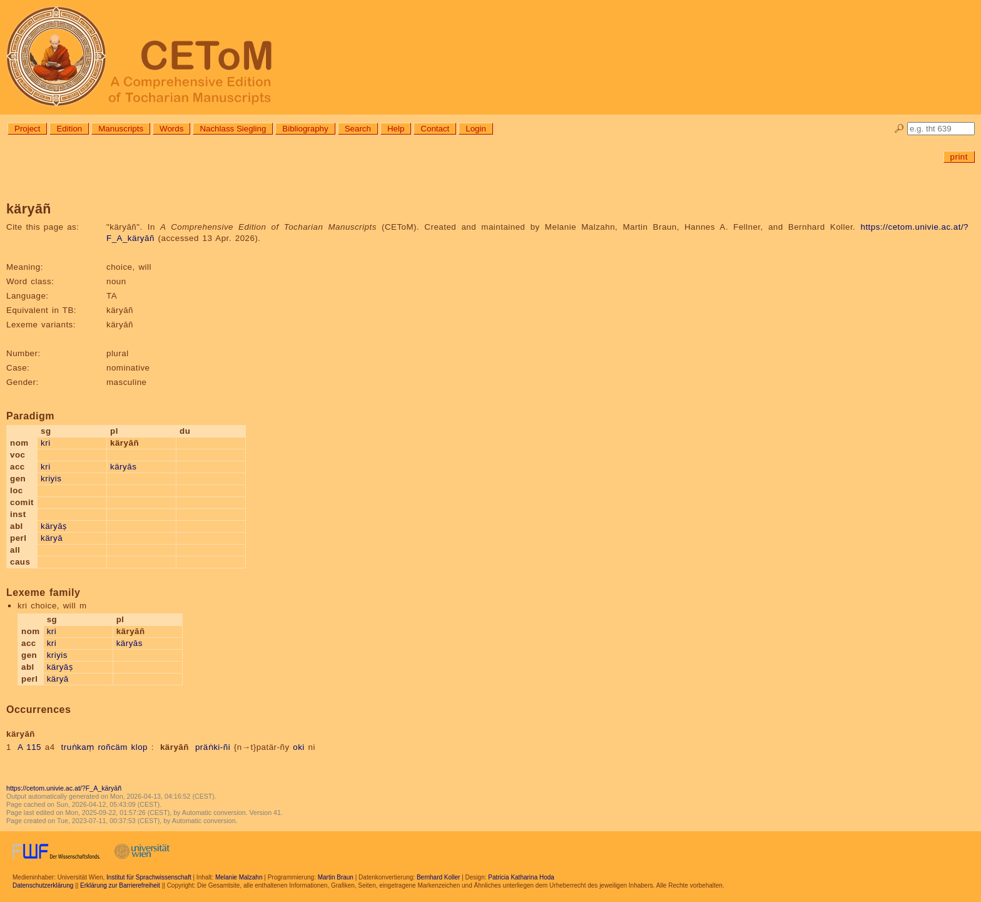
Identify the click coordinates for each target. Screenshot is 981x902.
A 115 (29, 747)
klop (139, 747)
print (959, 156)
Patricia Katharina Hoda (521, 877)
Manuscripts (120, 128)
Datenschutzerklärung (43, 885)
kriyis (51, 478)
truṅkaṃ (77, 747)
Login (475, 128)
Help (395, 128)
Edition (69, 128)
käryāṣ (54, 526)
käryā (52, 538)
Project (27, 128)
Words (171, 128)
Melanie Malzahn (239, 877)
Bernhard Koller (438, 877)
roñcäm (112, 747)
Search (358, 128)
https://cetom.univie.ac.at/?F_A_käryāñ (63, 788)
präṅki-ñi (212, 747)
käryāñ (174, 747)
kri (46, 443)
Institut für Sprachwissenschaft (148, 877)
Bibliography (305, 128)
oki (299, 747)
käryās (123, 466)
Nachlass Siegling (233, 128)
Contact (434, 128)
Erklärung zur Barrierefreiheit (120, 885)
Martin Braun (335, 877)
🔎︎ (899, 128)
